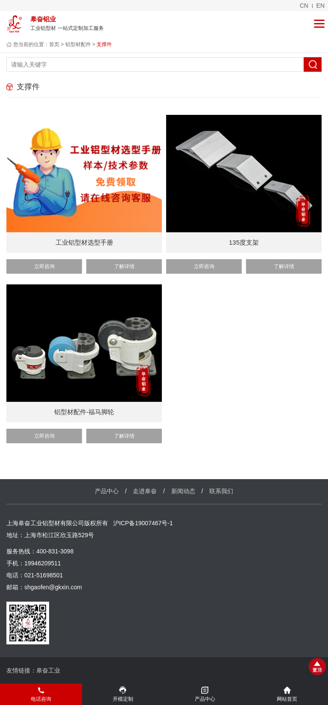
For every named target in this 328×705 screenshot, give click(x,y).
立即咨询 (44, 266)
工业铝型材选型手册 (84, 242)
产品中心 (107, 491)
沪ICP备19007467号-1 (143, 523)
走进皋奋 (145, 491)
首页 (54, 44)
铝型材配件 (78, 44)
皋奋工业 (48, 670)
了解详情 (124, 266)
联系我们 (221, 491)
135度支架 (244, 242)
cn (304, 5)
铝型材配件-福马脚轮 (84, 411)
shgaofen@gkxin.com (53, 587)
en (320, 5)
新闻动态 (183, 491)
